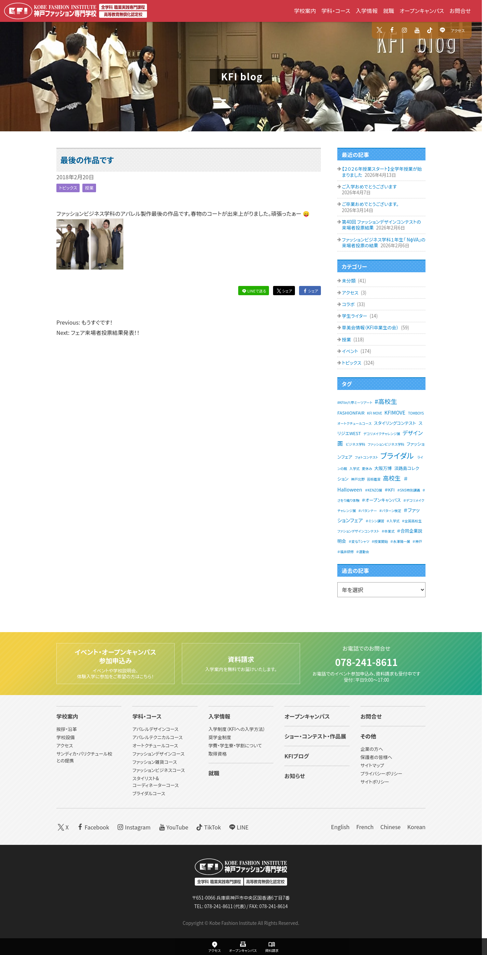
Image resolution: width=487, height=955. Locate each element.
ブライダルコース (148, 793)
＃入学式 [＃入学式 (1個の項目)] (393, 520)
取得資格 (217, 754)
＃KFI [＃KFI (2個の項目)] (389, 489)
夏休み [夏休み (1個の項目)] (367, 468)
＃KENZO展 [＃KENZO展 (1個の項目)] (373, 490)
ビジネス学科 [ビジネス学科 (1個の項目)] (356, 444)
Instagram (133, 827)
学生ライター (355, 316)
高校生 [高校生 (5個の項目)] (392, 478)
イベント (350, 351)
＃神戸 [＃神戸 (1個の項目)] (417, 541)
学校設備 (65, 737)
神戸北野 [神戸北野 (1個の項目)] (358, 479)
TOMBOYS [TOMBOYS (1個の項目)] (416, 413)
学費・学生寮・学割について (235, 746)
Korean (416, 827)
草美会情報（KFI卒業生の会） (371, 327)
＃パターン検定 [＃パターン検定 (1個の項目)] (390, 510)
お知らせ (294, 776)
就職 (388, 10)
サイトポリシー (375, 782)
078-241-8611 (366, 660)
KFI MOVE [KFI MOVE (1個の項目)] (374, 413)
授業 (91, 187)
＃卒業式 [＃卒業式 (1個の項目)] (387, 531)
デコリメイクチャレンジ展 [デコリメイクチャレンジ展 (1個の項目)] (381, 433)
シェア (283, 290)
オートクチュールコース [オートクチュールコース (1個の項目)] (354, 423)
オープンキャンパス (422, 10)
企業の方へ (372, 749)
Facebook (92, 827)
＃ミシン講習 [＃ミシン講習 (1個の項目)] (375, 520)
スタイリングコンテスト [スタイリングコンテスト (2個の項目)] (395, 423)
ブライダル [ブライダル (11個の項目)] (397, 455)
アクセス (458, 30)
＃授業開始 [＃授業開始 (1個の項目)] (379, 541)
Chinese (390, 827)
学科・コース (335, 10)
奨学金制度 (219, 737)
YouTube (172, 827)
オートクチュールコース (155, 746)
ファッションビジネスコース (158, 770)
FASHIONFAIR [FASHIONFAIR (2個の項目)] (351, 412)
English (340, 827)
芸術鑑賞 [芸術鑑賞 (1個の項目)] (374, 479)
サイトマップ (372, 765)
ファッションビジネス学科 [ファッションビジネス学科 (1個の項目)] (386, 444)
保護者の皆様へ (376, 757)
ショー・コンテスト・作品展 (315, 736)
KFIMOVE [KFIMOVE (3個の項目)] (394, 412)
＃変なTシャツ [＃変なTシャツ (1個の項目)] (359, 541)
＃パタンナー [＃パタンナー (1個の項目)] (367, 510)
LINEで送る (253, 290)
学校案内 (305, 10)
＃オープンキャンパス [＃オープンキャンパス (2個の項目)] (381, 500)
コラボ (348, 304)
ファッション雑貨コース (154, 762)
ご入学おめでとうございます (369, 186)
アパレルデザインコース (155, 729)
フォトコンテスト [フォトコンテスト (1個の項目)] (366, 457)
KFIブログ (296, 756)
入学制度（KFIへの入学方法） (236, 729)
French (365, 827)
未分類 (349, 280)
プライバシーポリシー (382, 774)
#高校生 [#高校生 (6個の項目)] (386, 401)
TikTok (208, 827)
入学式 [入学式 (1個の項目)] (354, 468)
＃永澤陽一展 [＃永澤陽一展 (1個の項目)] (400, 541)
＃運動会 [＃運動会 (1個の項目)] (362, 551)
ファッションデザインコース (158, 754)
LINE (238, 827)
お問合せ (460, 10)
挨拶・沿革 (66, 729)
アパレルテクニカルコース (157, 737)
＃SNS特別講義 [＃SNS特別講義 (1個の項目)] (408, 490)
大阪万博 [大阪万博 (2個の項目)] (383, 468)
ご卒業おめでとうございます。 (370, 204)
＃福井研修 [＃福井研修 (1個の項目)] (345, 551)
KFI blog (242, 76)
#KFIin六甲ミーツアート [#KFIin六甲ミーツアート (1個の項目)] (355, 402)
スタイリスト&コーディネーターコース (155, 781)
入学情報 (367, 10)
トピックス (69, 187)
